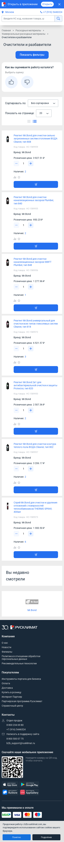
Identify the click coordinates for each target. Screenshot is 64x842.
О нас (5, 642)
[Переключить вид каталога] (29, 121)
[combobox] (43, 103)
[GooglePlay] (29, 784)
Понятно (16, 837)
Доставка (7, 687)
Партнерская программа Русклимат (22, 701)
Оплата (6, 683)
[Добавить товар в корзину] (36, 184)
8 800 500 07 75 (15, 738)
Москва (8, 12)
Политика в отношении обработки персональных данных (21, 657)
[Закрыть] (59, 4)
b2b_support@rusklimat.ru (20, 743)
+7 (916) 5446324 (52, 12)
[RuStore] (10, 792)
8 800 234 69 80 (15, 725)
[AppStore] (10, 784)
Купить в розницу (11, 692)
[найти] (58, 18)
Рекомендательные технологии (19, 663)
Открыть (47, 4)
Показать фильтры (32, 54)
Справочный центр (12, 705)
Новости (6, 647)
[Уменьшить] (16, 163)
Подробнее (46, 837)
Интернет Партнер (12, 696)
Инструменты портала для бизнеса (21, 679)
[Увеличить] (30, 163)
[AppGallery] (29, 792)
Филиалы (7, 651)
